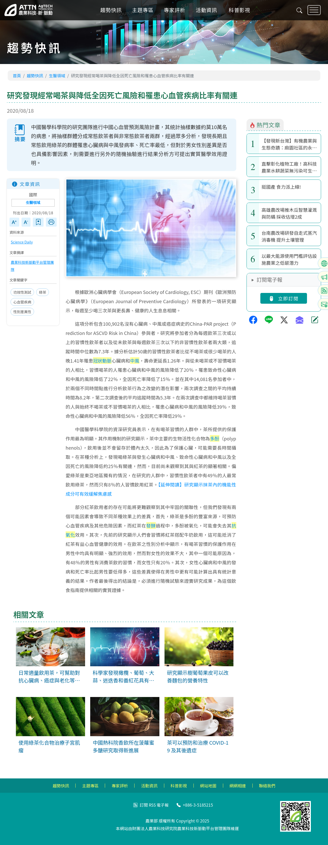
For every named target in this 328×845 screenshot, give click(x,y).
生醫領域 (57, 75)
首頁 (17, 75)
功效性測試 (22, 292)
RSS (152, 805)
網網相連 (238, 786)
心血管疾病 (22, 302)
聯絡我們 (267, 786)
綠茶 (42, 292)
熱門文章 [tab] (265, 125)
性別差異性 (22, 311)
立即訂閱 (284, 298)
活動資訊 (208, 11)
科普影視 (241, 11)
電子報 (163, 805)
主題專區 (145, 11)
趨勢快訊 (113, 11)
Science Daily (22, 242)
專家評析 (177, 11)
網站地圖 (208, 786)
